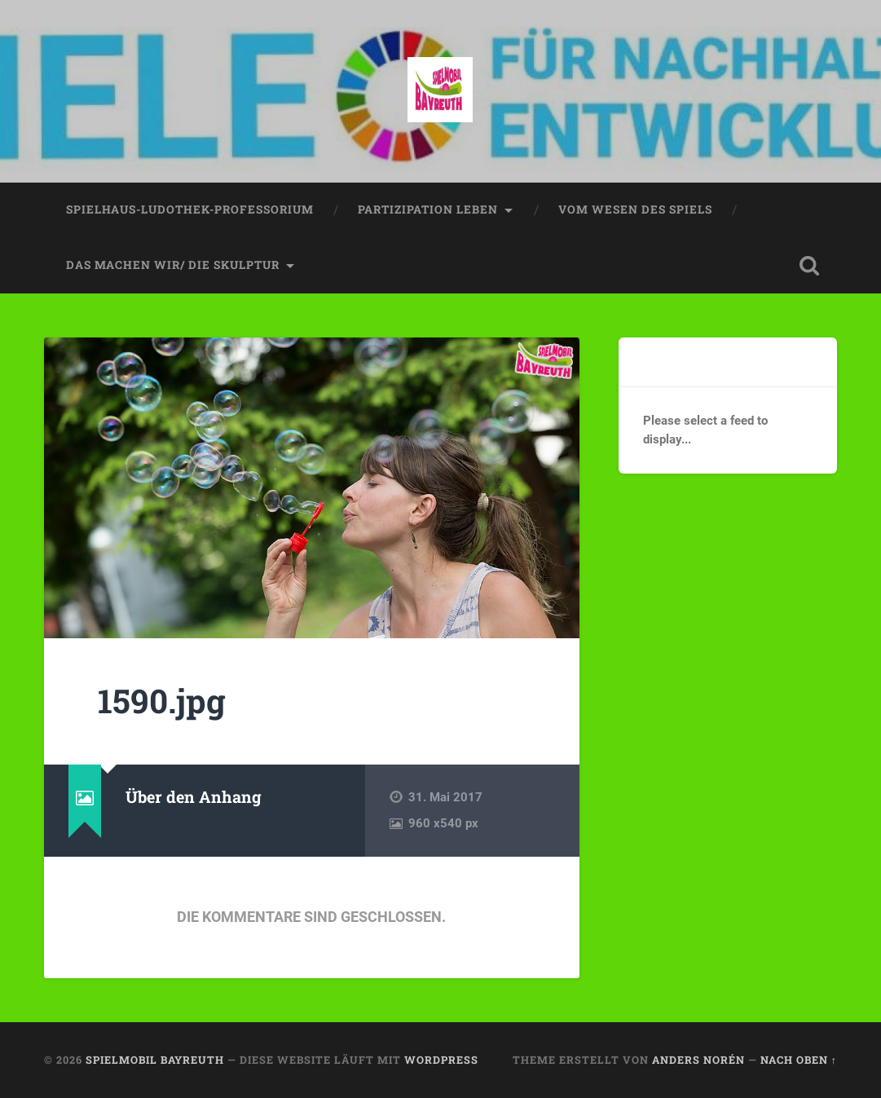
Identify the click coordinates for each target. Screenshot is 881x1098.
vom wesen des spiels (635, 209)
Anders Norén (698, 1059)
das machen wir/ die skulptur (173, 265)
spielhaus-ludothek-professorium (190, 209)
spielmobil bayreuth (155, 1059)
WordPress (441, 1059)
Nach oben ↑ (798, 1059)
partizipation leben (428, 209)
